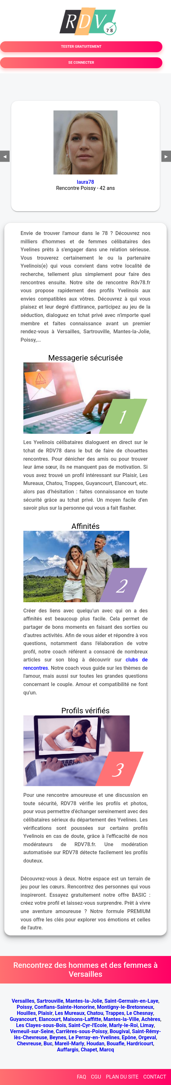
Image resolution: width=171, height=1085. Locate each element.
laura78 (85, 182)
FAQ (81, 1077)
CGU (96, 1077)
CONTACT (154, 1077)
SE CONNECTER (81, 63)
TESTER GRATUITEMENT (81, 47)
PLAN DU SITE (122, 1077)
